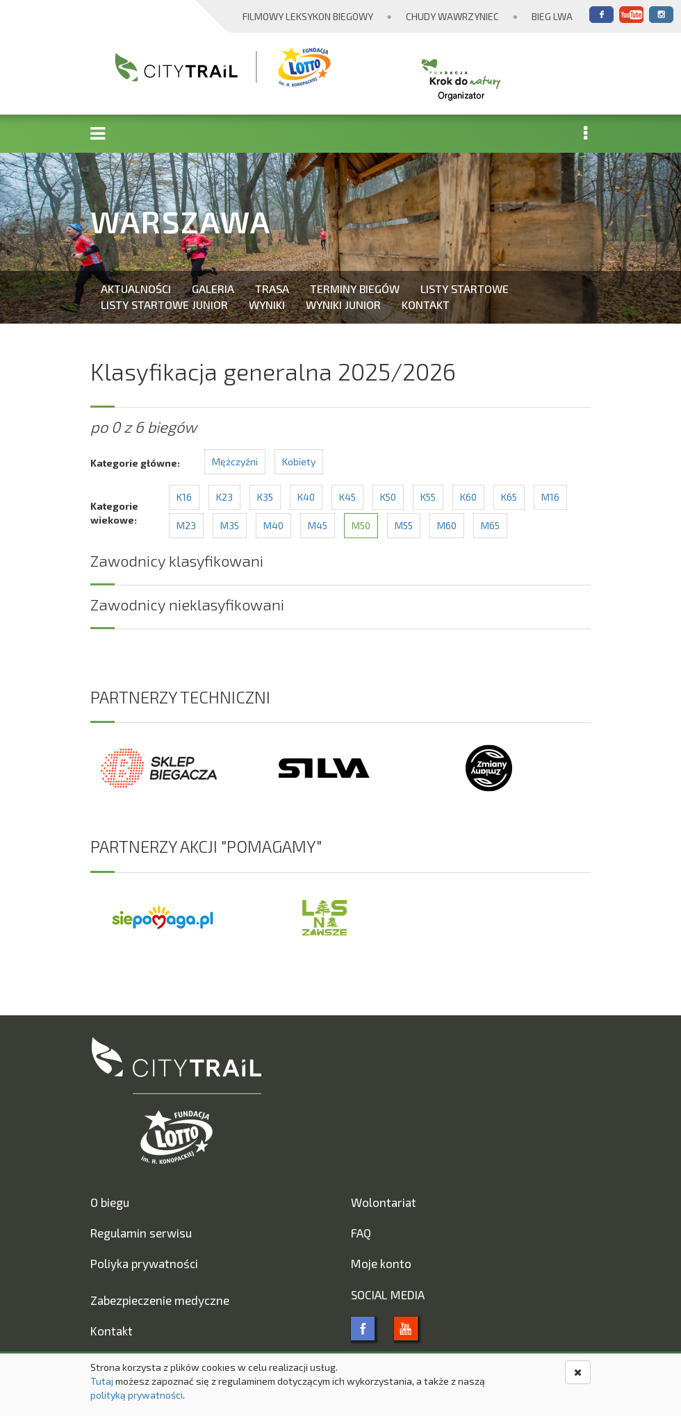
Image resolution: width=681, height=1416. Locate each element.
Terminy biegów (355, 288)
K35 (265, 497)
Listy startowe (464, 288)
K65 (509, 497)
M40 (273, 525)
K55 (428, 497)
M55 (404, 525)
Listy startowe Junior (164, 304)
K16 (184, 497)
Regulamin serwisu (141, 1233)
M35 (229, 525)
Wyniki (267, 304)
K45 (347, 497)
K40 (306, 497)
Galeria (213, 288)
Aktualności (136, 288)
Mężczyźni (235, 461)
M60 (447, 525)
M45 (317, 525)
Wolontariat (383, 1202)
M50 (361, 525)
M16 (550, 497)
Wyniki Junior (343, 304)
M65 (490, 525)
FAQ (361, 1233)
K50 (388, 497)
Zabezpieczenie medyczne (159, 1300)
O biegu (109, 1202)
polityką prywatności (136, 1395)
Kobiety (298, 461)
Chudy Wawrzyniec (452, 16)
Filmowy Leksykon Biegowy (308, 16)
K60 (468, 497)
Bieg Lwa (552, 16)
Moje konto (381, 1263)
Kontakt (426, 304)
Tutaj (101, 1381)
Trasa (272, 288)
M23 (186, 525)
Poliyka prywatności (144, 1263)
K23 (224, 497)
